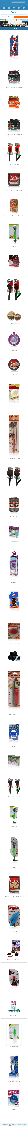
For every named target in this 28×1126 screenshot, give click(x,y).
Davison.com (4, 1)
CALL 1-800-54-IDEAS (14, 5)
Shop (3, 16)
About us (10, 16)
